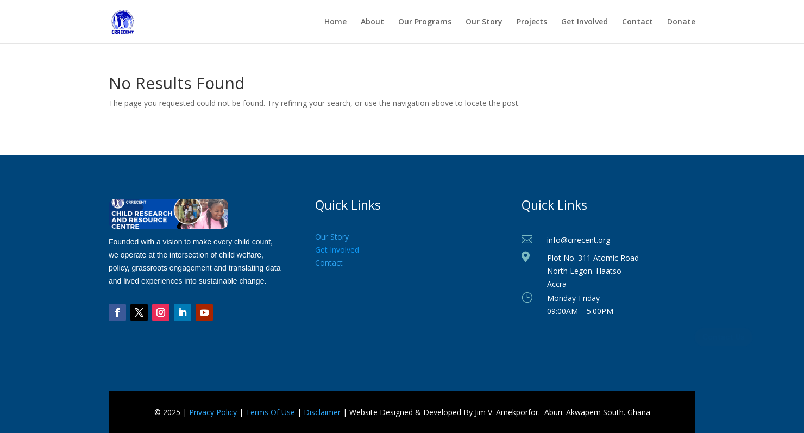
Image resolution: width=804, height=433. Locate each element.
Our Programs (424, 22)
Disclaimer (322, 412)
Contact (637, 22)
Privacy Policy (213, 412)
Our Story (484, 22)
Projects (532, 22)
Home (335, 22)
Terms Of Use (270, 412)
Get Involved (584, 22)
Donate (681, 22)
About (372, 22)
